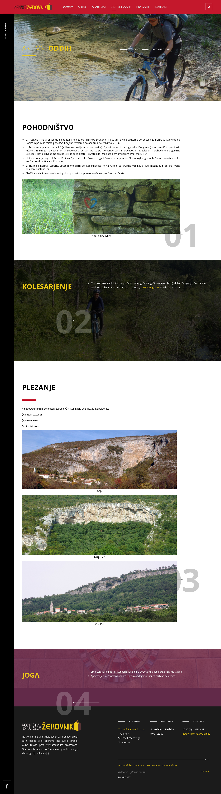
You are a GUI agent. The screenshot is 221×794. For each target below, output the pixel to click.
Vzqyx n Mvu (5, 31)
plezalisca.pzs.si (32, 414)
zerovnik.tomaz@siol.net (196, 733)
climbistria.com (31, 426)
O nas (82, 6)
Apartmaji (99, 6)
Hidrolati (143, 6)
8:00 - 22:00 (156, 733)
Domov (68, 6)
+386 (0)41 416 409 (193, 729)
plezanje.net (30, 420)
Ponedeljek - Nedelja (162, 729)
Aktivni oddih (121, 6)
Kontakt (161, 6)
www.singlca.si (151, 287)
